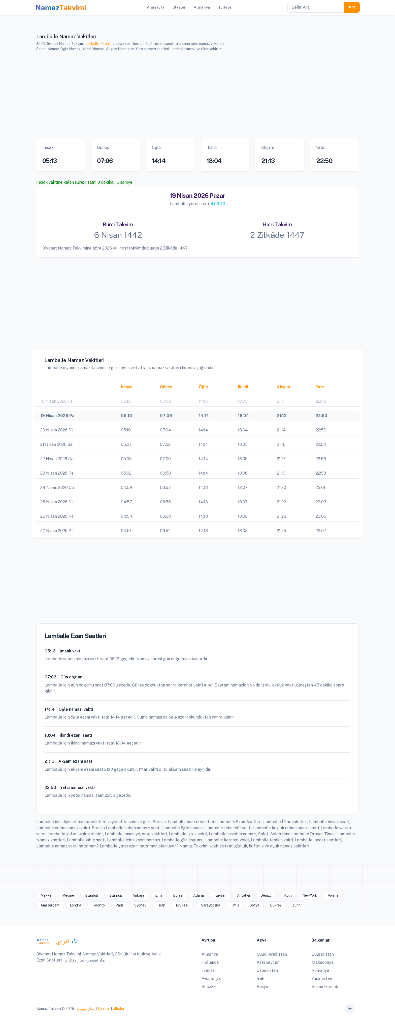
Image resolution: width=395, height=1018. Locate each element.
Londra (75, 905)
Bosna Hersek (325, 986)
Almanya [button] (202, 7)
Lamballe (91, 44)
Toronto (98, 905)
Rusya (262, 986)
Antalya (243, 895)
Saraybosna (210, 905)
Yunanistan (322, 978)
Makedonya (323, 962)
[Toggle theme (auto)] (350, 1009)
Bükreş (276, 905)
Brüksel (182, 905)
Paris (119, 905)
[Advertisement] (191, 95)
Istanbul (91, 895)
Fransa (107, 44)
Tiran (161, 905)
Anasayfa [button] (155, 7)
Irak (260, 978)
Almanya (210, 954)
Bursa (178, 895)
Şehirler (103, 1009)
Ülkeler (118, 1009)
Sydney (140, 905)
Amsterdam (50, 905)
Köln (288, 895)
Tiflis (235, 905)
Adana (198, 895)
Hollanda (210, 962)
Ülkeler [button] (179, 7)
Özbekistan (267, 970)
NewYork (309, 895)
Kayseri (220, 895)
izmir (158, 895)
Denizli (266, 895)
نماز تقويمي (85, 1009)
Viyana (333, 895)
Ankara (138, 895)
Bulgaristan (323, 954)
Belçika (209, 986)
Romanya (320, 970)
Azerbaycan (268, 962)
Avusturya (211, 978)
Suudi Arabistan (272, 954)
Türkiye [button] (225, 7)
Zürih (296, 905)
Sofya (254, 905)
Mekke (46, 895)
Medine (68, 895)
